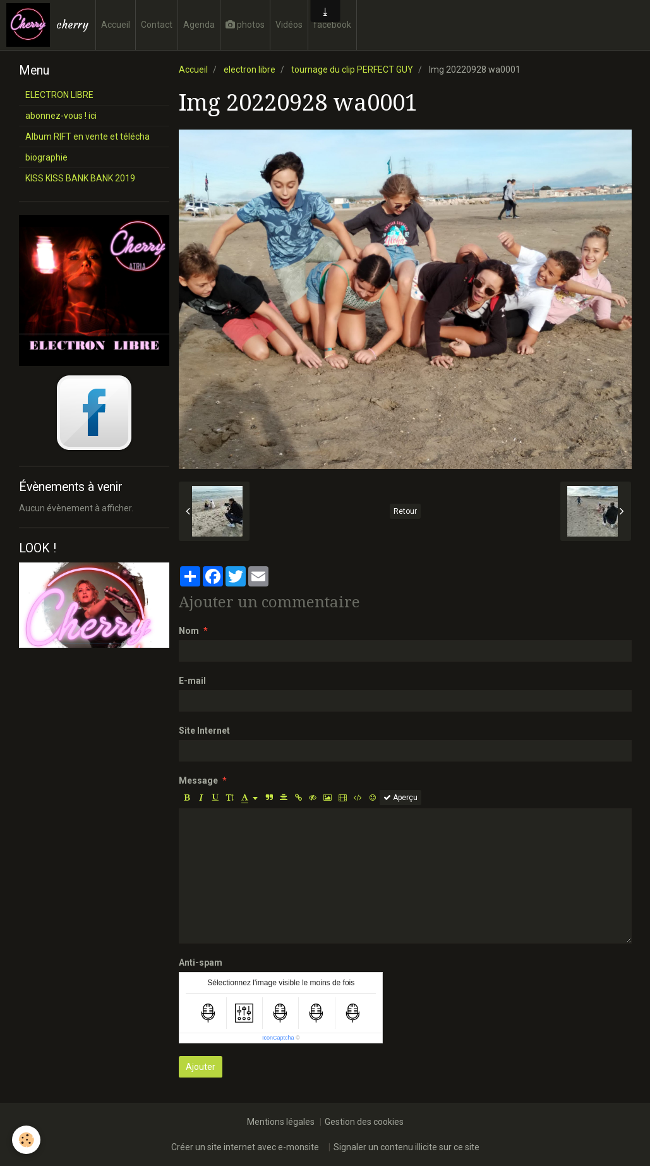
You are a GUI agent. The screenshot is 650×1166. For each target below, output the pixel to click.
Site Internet (204, 731)
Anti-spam (200, 962)
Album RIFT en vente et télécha (87, 136)
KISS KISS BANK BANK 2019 (80, 178)
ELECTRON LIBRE (59, 95)
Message (198, 780)
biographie (46, 157)
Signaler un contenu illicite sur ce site (406, 1147)
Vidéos (289, 25)
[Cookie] (27, 1140)
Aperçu (400, 797)
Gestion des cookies (364, 1122)
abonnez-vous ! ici (61, 116)
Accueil (115, 25)
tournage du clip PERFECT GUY (352, 69)
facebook (332, 25)
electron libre (249, 69)
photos (245, 25)
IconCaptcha (278, 1038)
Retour (405, 511)
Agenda (199, 25)
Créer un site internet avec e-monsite (245, 1147)
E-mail (192, 681)
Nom (189, 631)
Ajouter (200, 1067)
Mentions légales (281, 1122)
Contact (156, 25)
